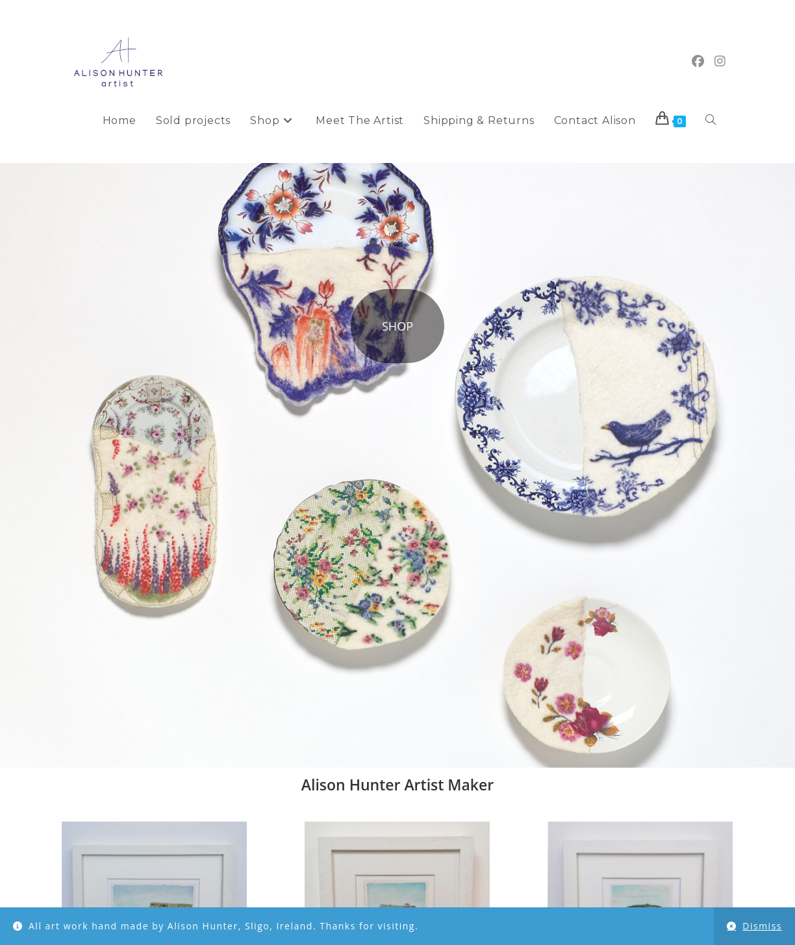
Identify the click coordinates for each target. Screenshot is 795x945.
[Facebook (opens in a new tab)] (698, 61)
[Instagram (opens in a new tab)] (720, 61)
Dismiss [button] (762, 926)
